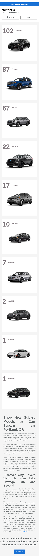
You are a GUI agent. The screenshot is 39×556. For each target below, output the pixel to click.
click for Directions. (24, 532)
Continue (19, 552)
